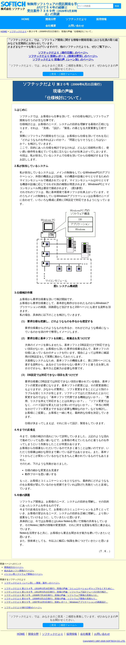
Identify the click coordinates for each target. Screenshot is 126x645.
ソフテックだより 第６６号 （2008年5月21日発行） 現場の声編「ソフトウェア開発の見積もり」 (50, 598)
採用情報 (101, 19)
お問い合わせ (76, 25)
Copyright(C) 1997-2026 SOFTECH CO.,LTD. (104, 641)
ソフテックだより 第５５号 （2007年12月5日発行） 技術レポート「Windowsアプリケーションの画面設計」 (56, 602)
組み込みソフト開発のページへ (19, 570)
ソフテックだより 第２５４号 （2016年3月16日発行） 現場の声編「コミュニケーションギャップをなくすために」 (59, 588)
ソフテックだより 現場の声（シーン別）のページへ (63, 59)
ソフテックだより (76, 19)
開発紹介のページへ (13, 567)
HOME (25, 19)
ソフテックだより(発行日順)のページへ (23, 607)
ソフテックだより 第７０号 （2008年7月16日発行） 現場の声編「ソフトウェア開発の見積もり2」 (51, 595)
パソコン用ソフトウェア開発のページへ (23, 574)
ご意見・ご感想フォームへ (63, 74)
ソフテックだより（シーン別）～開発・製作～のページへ (32, 583)
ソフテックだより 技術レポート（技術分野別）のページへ (63, 56)
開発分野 (50, 19)
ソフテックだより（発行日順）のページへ (63, 52)
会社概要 (50, 25)
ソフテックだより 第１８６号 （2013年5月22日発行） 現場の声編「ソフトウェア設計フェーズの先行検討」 (56, 592)
